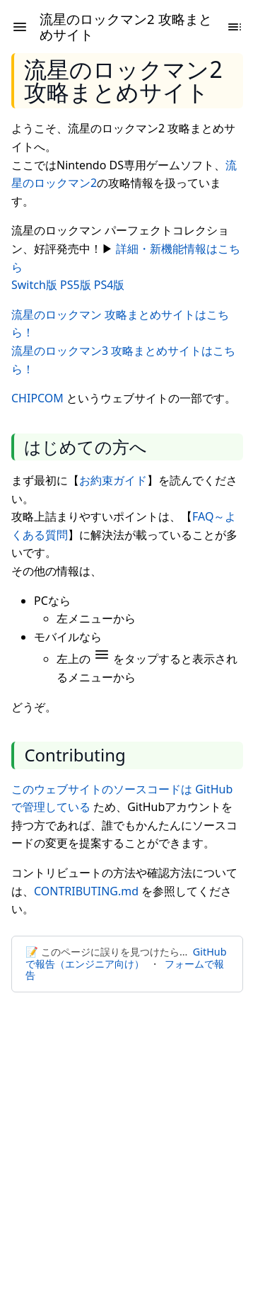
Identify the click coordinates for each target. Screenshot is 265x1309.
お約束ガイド (113, 480)
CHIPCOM (37, 398)
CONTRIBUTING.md (86, 891)
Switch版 (34, 285)
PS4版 (109, 285)
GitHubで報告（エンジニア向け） (125, 957)
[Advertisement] (132, 1142)
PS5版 (75, 285)
